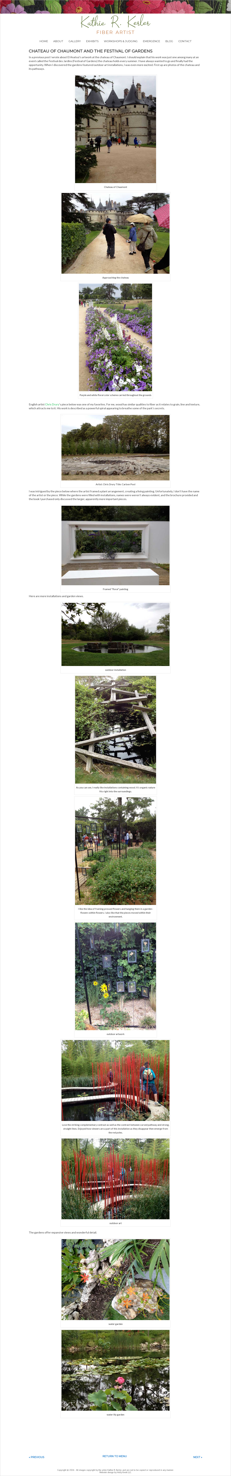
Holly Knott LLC (124, 1472)
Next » (197, 1457)
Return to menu (114, 1456)
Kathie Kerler (115, 24)
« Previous (36, 1457)
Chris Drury (52, 404)
